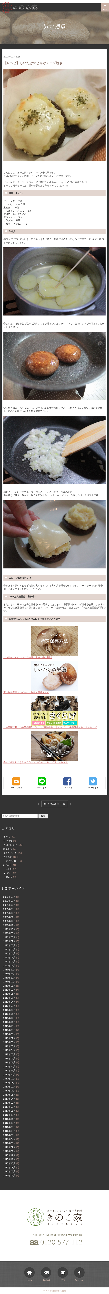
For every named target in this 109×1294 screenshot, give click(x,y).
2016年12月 (11, 1115)
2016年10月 (11, 1123)
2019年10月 (11, 977)
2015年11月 (11, 1159)
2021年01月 (11, 917)
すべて (9, 836)
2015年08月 (11, 1171)
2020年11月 (11, 925)
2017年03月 (11, 1102)
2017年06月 (11, 1090)
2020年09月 (11, 933)
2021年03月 (11, 909)
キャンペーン (12, 853)
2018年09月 (11, 1030)
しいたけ (10, 869)
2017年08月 (11, 1082)
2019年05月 (11, 998)
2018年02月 (11, 1058)
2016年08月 (11, 1131)
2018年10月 (11, 1026)
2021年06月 (11, 905)
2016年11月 (11, 1119)
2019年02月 (11, 1010)
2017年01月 (11, 1110)
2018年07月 (11, 1038)
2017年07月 (11, 1086)
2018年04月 (11, 1050)
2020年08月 (11, 937)
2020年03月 (11, 957)
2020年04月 (11, 953)
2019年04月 (11, 1001)
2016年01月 (11, 1151)
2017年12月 (11, 1066)
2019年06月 (11, 993)
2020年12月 (11, 921)
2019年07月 (11, 990)
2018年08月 (11, 1034)
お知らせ (10, 877)
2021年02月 (11, 913)
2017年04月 (11, 1099)
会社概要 (9, 840)
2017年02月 (11, 1107)
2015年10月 (11, 1163)
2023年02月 (11, 901)
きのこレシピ (13, 845)
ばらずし (10, 865)
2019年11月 (11, 973)
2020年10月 (11, 929)
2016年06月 (11, 1135)
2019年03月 (11, 1006)
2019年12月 (11, 969)
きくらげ (11, 857)
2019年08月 (11, 985)
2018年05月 (11, 1046)
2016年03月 (11, 1143)
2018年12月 (11, 1018)
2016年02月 (11, 1147)
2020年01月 (11, 965)
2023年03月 (11, 897)
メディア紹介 (12, 861)
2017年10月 (11, 1074)
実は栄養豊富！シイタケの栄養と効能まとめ (40, 677)
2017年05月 (11, 1094)
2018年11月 (11, 1022)
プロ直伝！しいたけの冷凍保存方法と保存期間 (40, 642)
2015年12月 (11, 1155)
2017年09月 (11, 1078)
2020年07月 (11, 941)
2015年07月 (11, 1175)
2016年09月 (11, 1127)
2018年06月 (11, 1042)
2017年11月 (11, 1070)
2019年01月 (11, 1014)
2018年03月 (11, 1054)
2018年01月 (11, 1062)
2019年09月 (11, 981)
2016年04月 (11, 1139)
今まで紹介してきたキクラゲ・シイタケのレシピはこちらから (40, 747)
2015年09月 (11, 1167)
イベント (10, 873)
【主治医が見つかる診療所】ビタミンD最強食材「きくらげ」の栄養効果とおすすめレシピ (50, 712)
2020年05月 (11, 949)
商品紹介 (10, 849)
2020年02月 (11, 961)
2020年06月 (11, 945)
